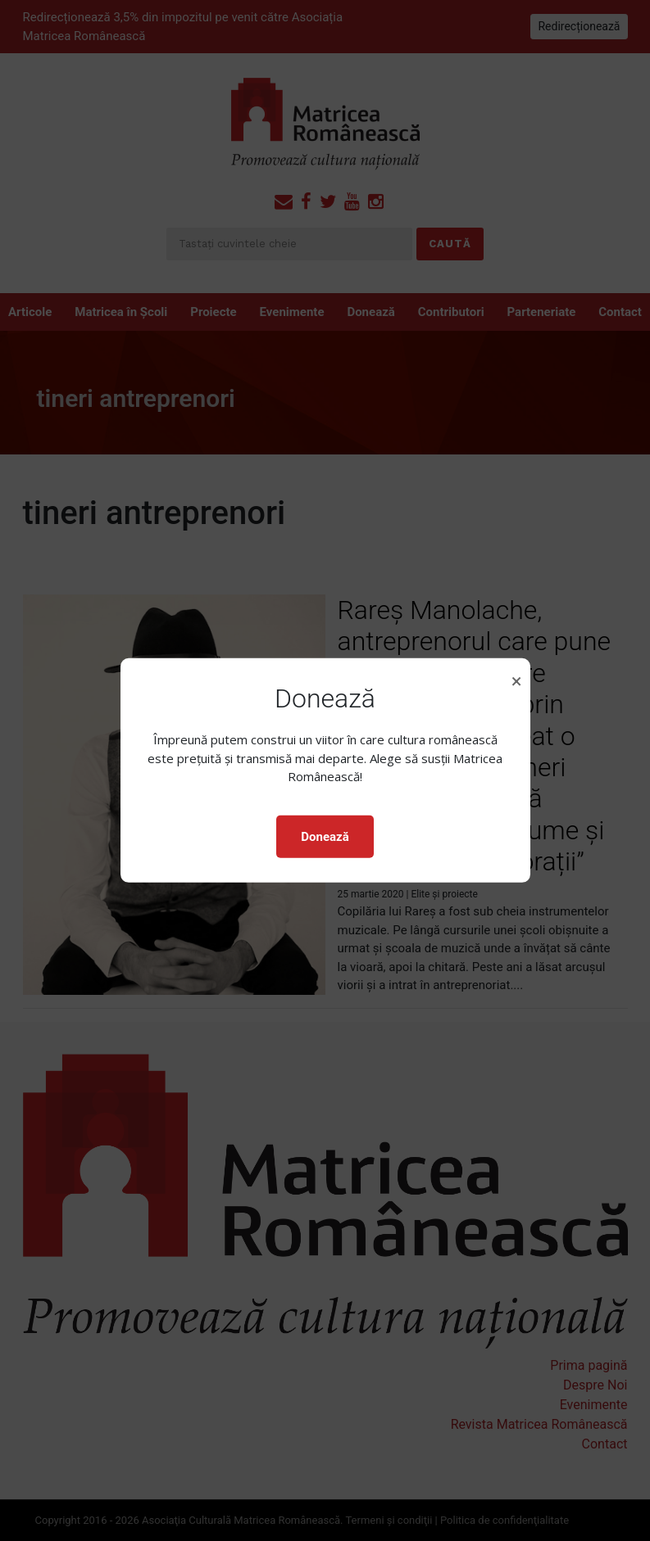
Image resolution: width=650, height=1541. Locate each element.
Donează (324, 836)
